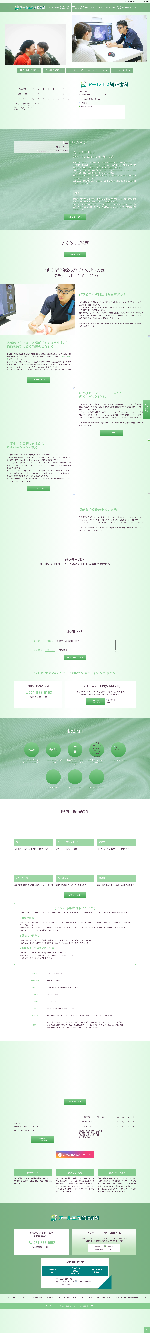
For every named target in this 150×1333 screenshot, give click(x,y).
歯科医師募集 (126, 7)
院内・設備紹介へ (75, 895)
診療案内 (56, 7)
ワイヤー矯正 (120, 70)
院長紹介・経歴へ (75, 217)
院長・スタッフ (90, 7)
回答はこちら (75, 254)
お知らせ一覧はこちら (75, 657)
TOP (147, 1330)
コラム (133, 7)
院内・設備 (111, 7)
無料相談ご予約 (28, 70)
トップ (50, 7)
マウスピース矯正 (86, 70)
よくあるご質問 (101, 7)
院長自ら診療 (52, 70)
